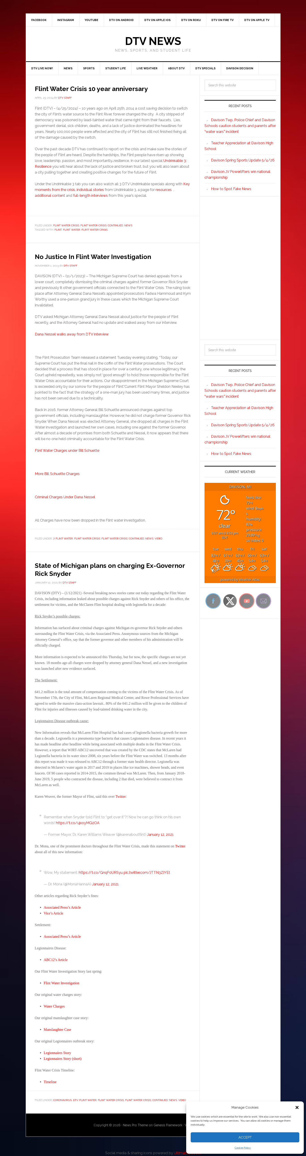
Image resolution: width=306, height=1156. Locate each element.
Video (158, 538)
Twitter (120, 796)
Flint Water (71, 229)
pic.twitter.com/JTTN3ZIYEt (147, 872)
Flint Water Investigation (61, 983)
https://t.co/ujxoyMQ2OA (77, 823)
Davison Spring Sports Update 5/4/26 (242, 160)
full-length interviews (90, 195)
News (128, 225)
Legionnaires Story (57, 1053)
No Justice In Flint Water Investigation (108, 256)
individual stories (90, 190)
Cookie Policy (243, 1147)
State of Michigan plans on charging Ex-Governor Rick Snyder (112, 569)
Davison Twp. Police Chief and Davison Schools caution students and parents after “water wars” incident (240, 126)
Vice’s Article (53, 913)
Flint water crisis (95, 229)
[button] (297, 1107)
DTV (75, 1100)
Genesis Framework (168, 1125)
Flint (58, 229)
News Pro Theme (135, 1125)
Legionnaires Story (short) (63, 1059)
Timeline (50, 1082)
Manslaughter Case (57, 1029)
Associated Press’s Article (62, 907)
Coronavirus (62, 1100)
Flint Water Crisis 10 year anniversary (106, 88)
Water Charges (54, 1006)
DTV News (153, 41)
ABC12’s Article (56, 960)
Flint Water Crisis (66, 225)
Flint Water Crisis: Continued (101, 225)
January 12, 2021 (160, 834)
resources (164, 190)
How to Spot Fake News (231, 189)
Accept (245, 1137)
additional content (50, 195)
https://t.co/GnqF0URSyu (101, 872)
